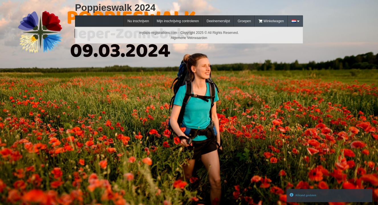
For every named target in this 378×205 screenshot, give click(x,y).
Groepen (244, 21)
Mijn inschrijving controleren (178, 21)
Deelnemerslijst (218, 21)
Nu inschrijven (138, 21)
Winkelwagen (271, 21)
